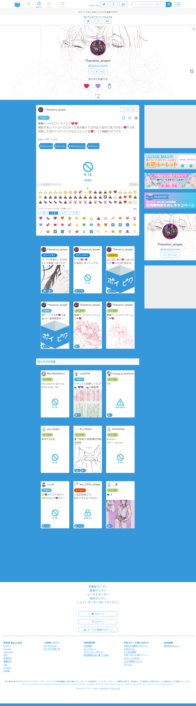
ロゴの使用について (133, 661)
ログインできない (132, 658)
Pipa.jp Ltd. (115, 688)
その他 (75, 213)
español (7, 648)
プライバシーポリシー (94, 652)
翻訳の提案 (16, 642)
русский (7, 667)
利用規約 (88, 645)
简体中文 (7, 658)
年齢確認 (87, 180)
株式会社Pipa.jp (171, 645)
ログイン (98, 613)
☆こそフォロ (98, 71)
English (6, 645)
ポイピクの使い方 (51, 648)
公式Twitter (129, 648)
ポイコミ (128, 664)
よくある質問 (130, 652)
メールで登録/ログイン (98, 629)
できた (43, 117)
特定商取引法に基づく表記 (96, 655)
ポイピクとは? (50, 645)
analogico (104, 688)
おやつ (64, 213)
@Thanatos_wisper (98, 65)
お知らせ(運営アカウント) (136, 645)
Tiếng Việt (8, 652)
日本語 (6, 670)
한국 (5, 655)
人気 (53, 213)
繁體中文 (7, 661)
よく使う (42, 213)
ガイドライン (90, 648)
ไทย (5, 664)
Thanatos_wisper (98, 61)
